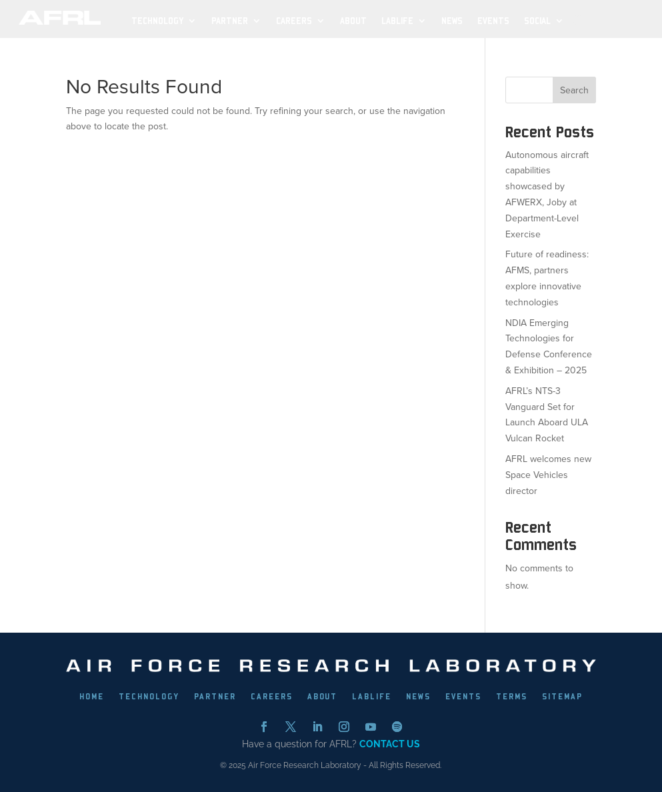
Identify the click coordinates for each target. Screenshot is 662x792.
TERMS (511, 696)
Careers (294, 21)
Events (493, 21)
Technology (157, 21)
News (452, 21)
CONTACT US (389, 744)
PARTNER (215, 696)
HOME (91, 696)
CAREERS (272, 696)
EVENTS (463, 696)
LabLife (397, 21)
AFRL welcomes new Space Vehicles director (548, 475)
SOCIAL (537, 21)
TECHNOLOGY (149, 696)
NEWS (418, 696)
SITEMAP (562, 696)
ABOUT (322, 696)
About (353, 21)
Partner (229, 21)
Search (574, 90)
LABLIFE (371, 696)
